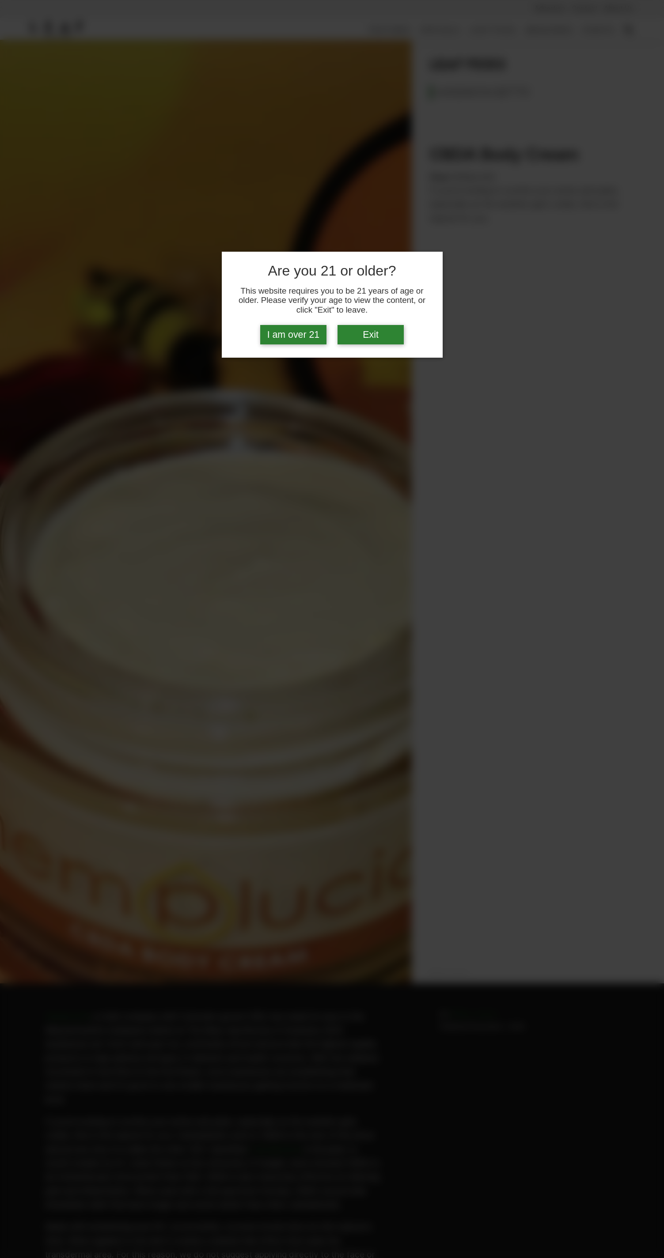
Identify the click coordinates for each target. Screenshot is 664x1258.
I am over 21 (293, 334)
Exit (371, 334)
